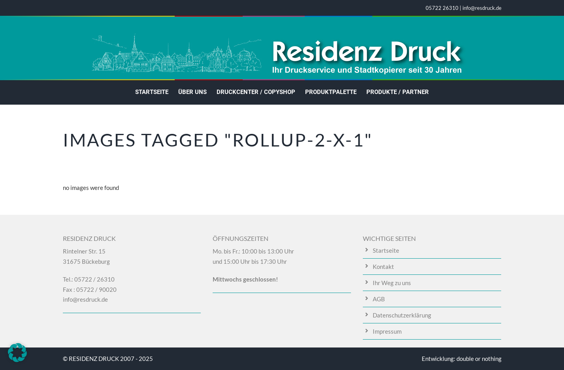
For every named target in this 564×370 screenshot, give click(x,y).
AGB (379, 298)
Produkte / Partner (397, 92)
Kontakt (383, 266)
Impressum (387, 331)
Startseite (151, 92)
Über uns (192, 92)
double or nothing (479, 358)
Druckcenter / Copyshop (256, 92)
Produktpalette (331, 92)
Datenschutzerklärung (402, 315)
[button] (17, 352)
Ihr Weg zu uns (392, 282)
